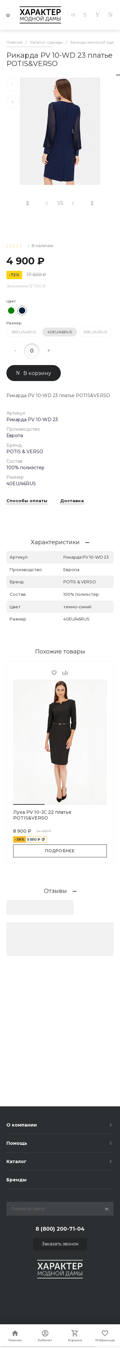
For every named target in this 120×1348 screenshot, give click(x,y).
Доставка (72, 501)
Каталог (16, 1161)
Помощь (16, 1143)
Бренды (16, 1180)
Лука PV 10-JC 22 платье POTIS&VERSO (42, 815)
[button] (28, 804)
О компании (21, 1125)
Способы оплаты (26, 501)
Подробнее (60, 850)
